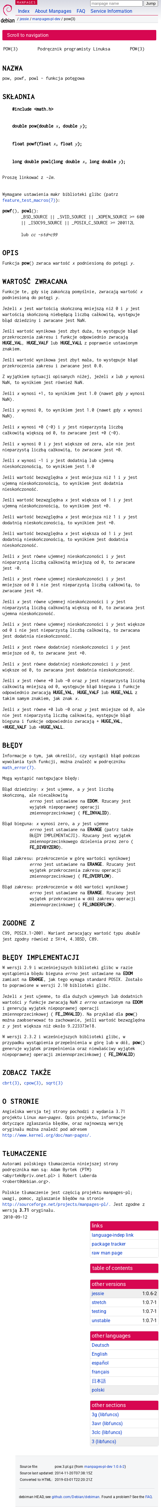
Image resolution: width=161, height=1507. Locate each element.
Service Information (111, 11)
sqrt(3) (54, 1082)
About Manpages (53, 11)
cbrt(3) (10, 1082)
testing (99, 1311)
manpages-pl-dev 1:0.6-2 (104, 1467)
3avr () (107, 1423)
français (100, 1372)
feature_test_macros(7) (28, 200)
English (99, 1354)
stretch (99, 1302)
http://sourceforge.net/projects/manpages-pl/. (56, 1204)
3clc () (107, 1432)
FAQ (81, 11)
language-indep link (112, 1235)
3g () (105, 1414)
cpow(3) (32, 1082)
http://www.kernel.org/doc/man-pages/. (47, 1135)
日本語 (99, 1381)
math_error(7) (18, 767)
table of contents (112, 1268)
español (100, 1363)
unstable (101, 1320)
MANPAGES (26, 2)
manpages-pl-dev (46, 19)
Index (24, 11)
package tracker (108, 1244)
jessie (24, 19)
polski (98, 1390)
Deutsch (100, 1345)
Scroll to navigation (28, 35)
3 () (104, 1441)
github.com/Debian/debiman (76, 1497)
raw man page (107, 1253)
